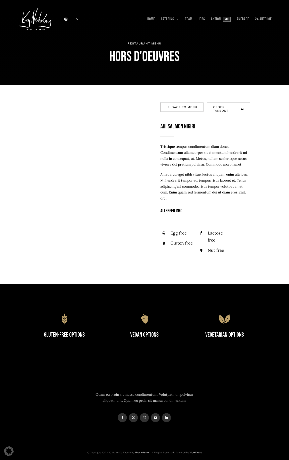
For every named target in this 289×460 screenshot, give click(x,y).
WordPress (195, 452)
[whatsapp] (76, 19)
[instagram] (65, 19)
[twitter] (133, 417)
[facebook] (122, 417)
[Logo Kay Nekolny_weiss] (34, 9)
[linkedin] (166, 417)
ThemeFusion (142, 452)
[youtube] (155, 417)
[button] (9, 451)
